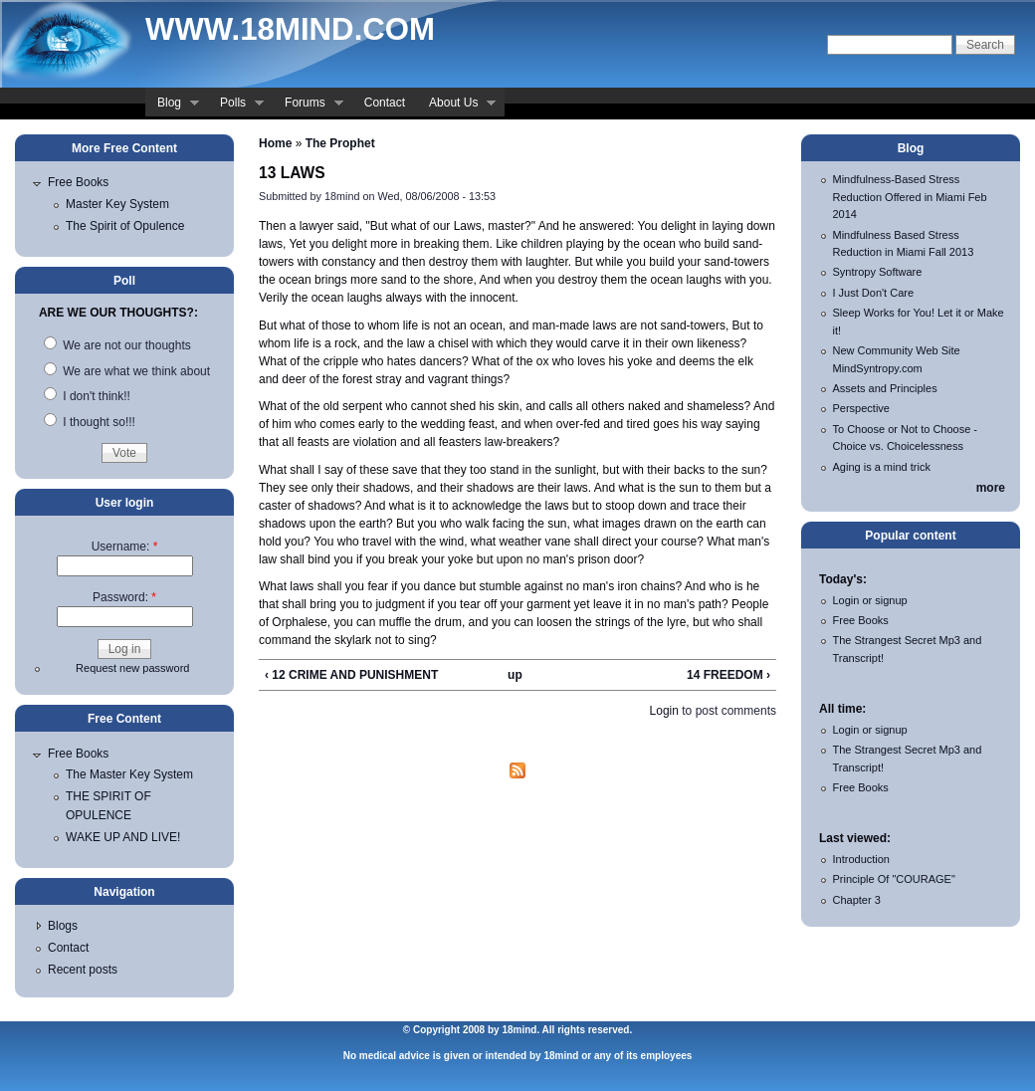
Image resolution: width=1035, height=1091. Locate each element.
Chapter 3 (857, 900)
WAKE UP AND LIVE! (123, 837)
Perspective (861, 408)
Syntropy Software (878, 272)
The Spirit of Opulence (125, 226)
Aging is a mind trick (882, 467)
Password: (124, 597)
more (990, 488)
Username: (125, 546)
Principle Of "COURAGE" (894, 879)
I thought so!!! (89, 422)
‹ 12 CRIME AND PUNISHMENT (351, 675)
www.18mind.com (290, 29)
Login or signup (870, 600)
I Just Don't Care (874, 293)
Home (275, 143)
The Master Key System (129, 774)
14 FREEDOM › (728, 675)
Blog (172, 104)
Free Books (78, 182)
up (515, 675)
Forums (308, 104)
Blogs (63, 926)
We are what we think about (127, 371)
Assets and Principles (885, 388)
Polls (236, 104)
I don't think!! (87, 396)
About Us (456, 104)
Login (664, 711)
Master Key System (117, 204)
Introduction (861, 859)
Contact (384, 102)
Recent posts (82, 970)
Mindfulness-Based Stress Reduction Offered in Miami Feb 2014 (910, 196)
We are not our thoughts (117, 345)
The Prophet (340, 143)
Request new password (132, 668)
